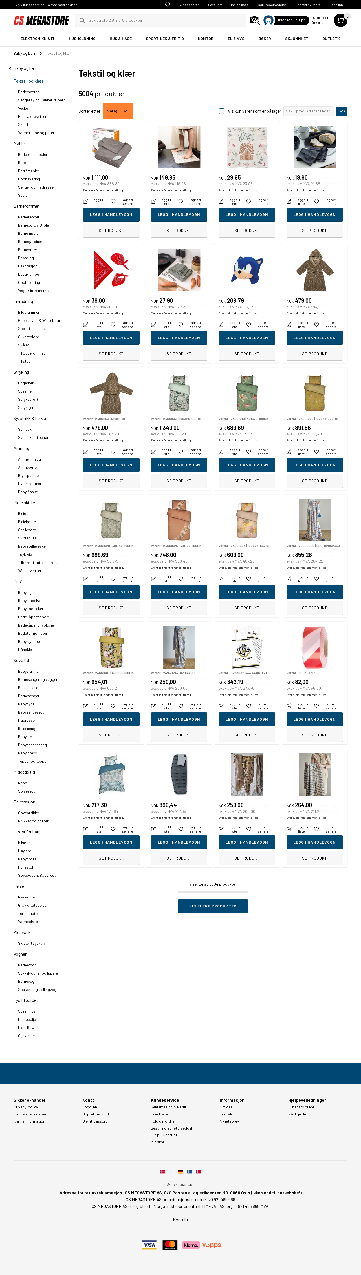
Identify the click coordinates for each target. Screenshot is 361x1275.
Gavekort (215, 4)
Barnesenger (28, 695)
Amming (21, 448)
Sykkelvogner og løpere (38, 973)
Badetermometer (32, 633)
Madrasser (27, 720)
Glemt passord (95, 1121)
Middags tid (24, 771)
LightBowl (26, 1027)
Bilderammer (28, 312)
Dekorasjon (27, 266)
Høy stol (25, 850)
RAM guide (297, 1114)
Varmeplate (28, 921)
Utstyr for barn (27, 831)
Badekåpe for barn (34, 616)
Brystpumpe (28, 475)
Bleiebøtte (27, 521)
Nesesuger (27, 897)
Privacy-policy (26, 1107)
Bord (22, 162)
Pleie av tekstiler (32, 116)
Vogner (20, 954)
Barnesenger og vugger (38, 679)
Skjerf (23, 124)
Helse (19, 886)
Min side (157, 1142)
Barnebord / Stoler (34, 225)
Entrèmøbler (28, 170)
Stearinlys (26, 1011)
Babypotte (27, 858)
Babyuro (25, 736)
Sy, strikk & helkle (30, 418)
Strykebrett (28, 399)
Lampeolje (27, 1019)
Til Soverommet (31, 353)
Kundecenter (189, 4)
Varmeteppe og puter (36, 132)
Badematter (28, 91)
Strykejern (27, 407)
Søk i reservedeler (272, 4)
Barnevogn (27, 964)
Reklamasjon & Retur (168, 1107)
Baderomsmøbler (32, 154)
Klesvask (22, 932)
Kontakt (227, 1114)
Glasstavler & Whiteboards (41, 320)
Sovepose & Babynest (37, 875)
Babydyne (26, 703)
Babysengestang (32, 744)
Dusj (18, 581)
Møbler (20, 143)
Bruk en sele (28, 687)
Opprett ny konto (308, 4)
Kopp (22, 782)
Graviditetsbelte (32, 905)
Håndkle (25, 649)
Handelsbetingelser (30, 1114)
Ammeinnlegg (29, 459)
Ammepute (27, 467)
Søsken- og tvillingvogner (40, 989)
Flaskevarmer (29, 483)
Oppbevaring (29, 178)
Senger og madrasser (36, 187)
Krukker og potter (33, 820)
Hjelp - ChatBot (164, 1135)
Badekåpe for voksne (36, 625)
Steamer (25, 391)
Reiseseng (26, 728)
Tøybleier (25, 554)
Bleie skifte (24, 502)
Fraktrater (160, 1114)
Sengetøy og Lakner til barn (41, 100)
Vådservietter (29, 570)
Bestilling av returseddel (171, 1128)
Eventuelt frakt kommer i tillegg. (103, 218)
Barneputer (27, 249)
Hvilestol (25, 867)
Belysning (26, 257)
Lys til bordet (26, 1000)
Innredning (23, 301)
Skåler (23, 344)
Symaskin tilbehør (33, 437)
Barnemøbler (29, 233)
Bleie (22, 513)
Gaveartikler (28, 812)
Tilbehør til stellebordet (38, 562)
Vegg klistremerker (34, 290)
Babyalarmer (29, 671)
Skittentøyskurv (32, 943)
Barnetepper (28, 216)
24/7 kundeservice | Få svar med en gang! (47, 4)
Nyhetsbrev (229, 1121)
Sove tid (21, 660)
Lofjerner (26, 382)
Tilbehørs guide (301, 1107)
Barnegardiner (30, 241)
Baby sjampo (29, 641)
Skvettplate (28, 336)
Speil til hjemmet (32, 328)
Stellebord (27, 529)
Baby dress (27, 753)
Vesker (23, 108)
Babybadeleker (30, 608)
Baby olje (25, 592)
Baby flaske (28, 491)
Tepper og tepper (33, 761)
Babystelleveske (32, 546)
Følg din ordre (162, 1121)
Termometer (28, 913)
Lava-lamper (29, 274)
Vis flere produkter (213, 906)
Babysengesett (31, 712)
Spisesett (26, 791)
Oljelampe (26, 1035)
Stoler (23, 195)
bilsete (24, 842)
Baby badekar (30, 600)
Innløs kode (240, 4)
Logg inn (336, 4)
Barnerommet (27, 206)
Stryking (21, 372)
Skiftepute (27, 537)
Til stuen (25, 361)
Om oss (226, 1107)
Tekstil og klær (28, 80)
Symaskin (26, 429)
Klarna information (29, 1121)
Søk (341, 111)
